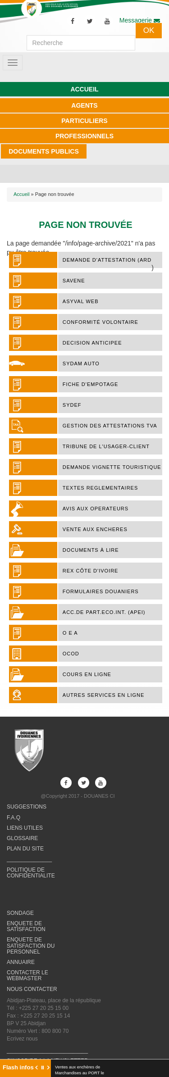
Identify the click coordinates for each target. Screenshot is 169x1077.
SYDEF (72, 405)
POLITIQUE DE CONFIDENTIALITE (31, 873)
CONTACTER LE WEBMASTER (27, 975)
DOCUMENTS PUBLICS (44, 151)
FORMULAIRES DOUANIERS (101, 591)
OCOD (71, 653)
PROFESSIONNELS (84, 136)
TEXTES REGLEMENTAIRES (100, 488)
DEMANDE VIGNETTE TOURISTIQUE (112, 467)
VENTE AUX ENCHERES (95, 529)
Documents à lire (91, 550)
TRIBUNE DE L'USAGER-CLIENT (106, 446)
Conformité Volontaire (100, 322)
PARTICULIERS (84, 120)
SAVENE (74, 280)
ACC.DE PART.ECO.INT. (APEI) (104, 612)
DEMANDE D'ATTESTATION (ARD (107, 260)
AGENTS (84, 105)
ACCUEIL (84, 89)
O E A (70, 633)
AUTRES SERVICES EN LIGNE (104, 695)
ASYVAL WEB (81, 301)
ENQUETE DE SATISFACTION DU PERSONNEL (31, 945)
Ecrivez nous (22, 1039)
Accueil (21, 194)
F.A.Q (13, 817)
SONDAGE (20, 913)
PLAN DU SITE (25, 848)
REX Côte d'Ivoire (91, 570)
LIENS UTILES (25, 828)
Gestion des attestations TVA (110, 425)
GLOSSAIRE (22, 838)
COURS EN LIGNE (87, 674)
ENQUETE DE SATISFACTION (26, 926)
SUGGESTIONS (26, 807)
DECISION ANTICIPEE (92, 342)
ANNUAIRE (21, 962)
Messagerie (139, 20)
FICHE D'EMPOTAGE (91, 384)
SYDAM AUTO (81, 363)
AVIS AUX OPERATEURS (95, 508)
